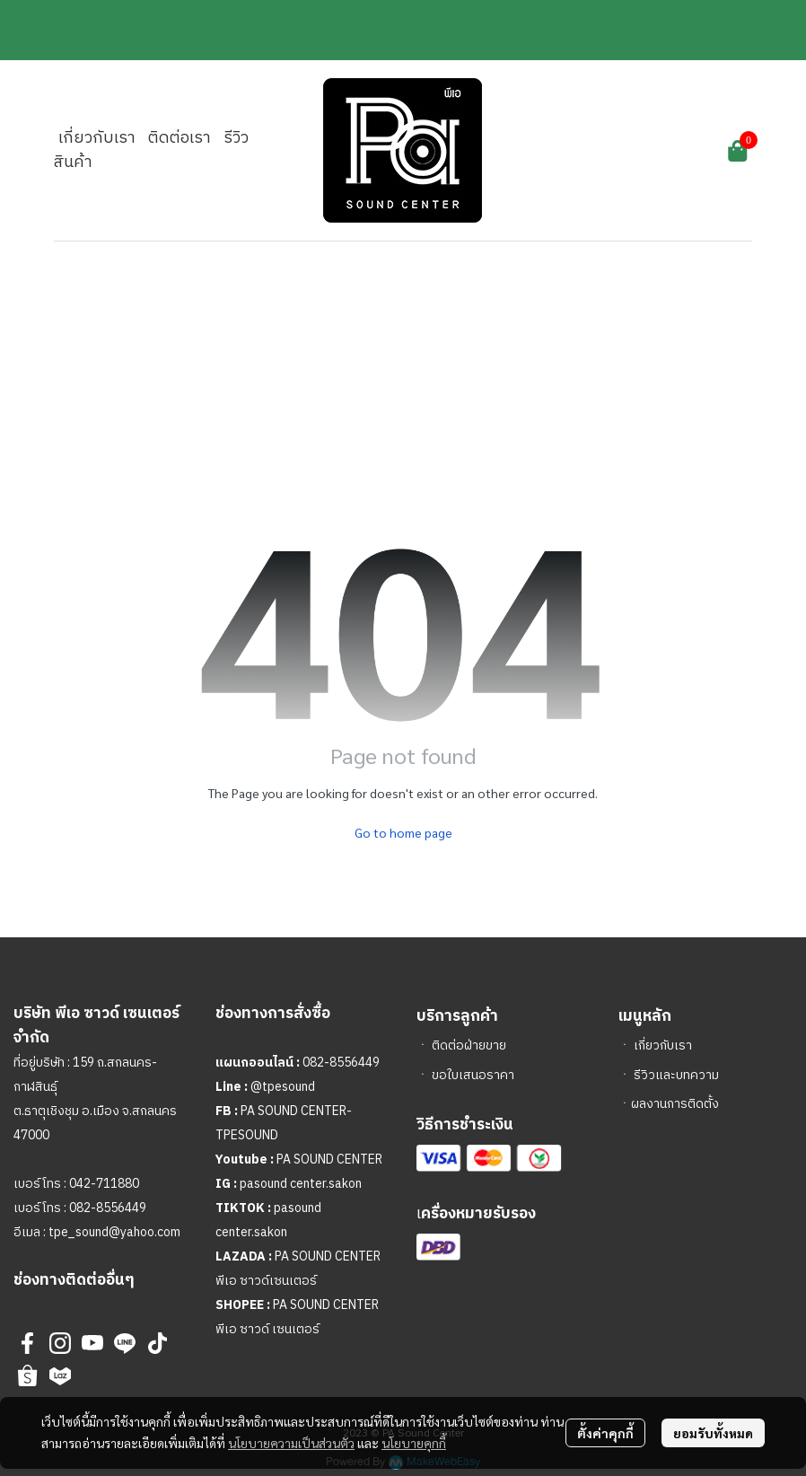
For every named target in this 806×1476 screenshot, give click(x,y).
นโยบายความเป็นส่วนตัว (291, 1443)
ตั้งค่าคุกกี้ (605, 1433)
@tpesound (282, 1086)
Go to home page (403, 832)
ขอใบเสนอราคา (473, 1075)
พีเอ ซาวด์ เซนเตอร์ (267, 1329)
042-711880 (104, 1183)
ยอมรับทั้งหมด (713, 1433)
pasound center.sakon (301, 1183)
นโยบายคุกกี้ (413, 1443)
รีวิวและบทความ (676, 1075)
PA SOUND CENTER (329, 1159)
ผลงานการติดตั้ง (675, 1104)
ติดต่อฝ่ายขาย (469, 1045)
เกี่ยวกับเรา (663, 1045)
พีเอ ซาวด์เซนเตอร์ (266, 1280)
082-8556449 (107, 1208)
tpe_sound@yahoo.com (113, 1232)
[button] (624, 151)
